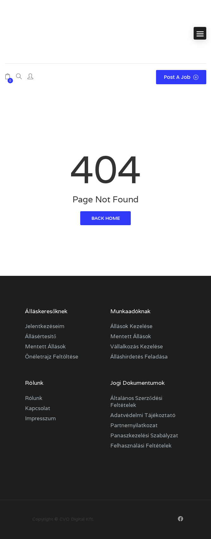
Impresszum (40, 418)
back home (105, 218)
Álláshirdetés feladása (139, 356)
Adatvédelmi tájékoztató (142, 415)
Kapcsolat (37, 408)
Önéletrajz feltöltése (51, 356)
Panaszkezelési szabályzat (144, 435)
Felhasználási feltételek (141, 445)
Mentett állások (45, 346)
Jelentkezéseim (44, 326)
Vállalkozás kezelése (136, 346)
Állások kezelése (131, 326)
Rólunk (33, 398)
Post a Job (181, 77)
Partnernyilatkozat (134, 425)
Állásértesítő (40, 336)
